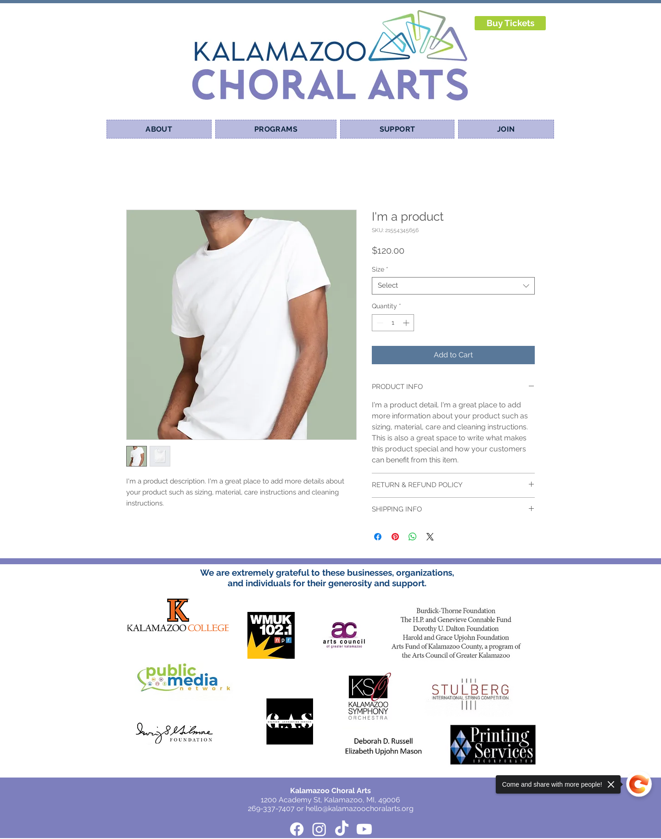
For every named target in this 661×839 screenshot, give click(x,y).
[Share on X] (430, 536)
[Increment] (407, 323)
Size (380, 269)
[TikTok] (342, 829)
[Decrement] (379, 323)
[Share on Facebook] (377, 536)
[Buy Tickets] (510, 23)
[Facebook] (297, 829)
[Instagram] (319, 829)
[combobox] (453, 285)
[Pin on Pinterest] (395, 536)
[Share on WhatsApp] (412, 536)
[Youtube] (364, 829)
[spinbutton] (393, 323)
